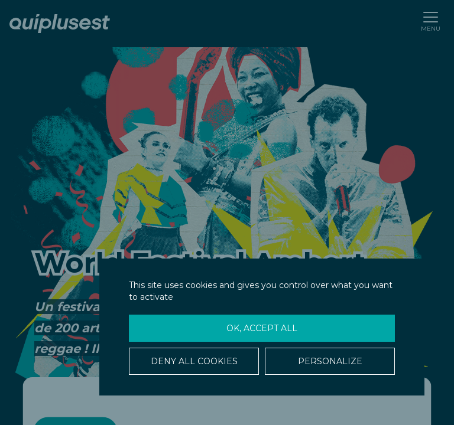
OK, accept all (261, 328)
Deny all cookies (194, 361)
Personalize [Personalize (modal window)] (330, 361)
